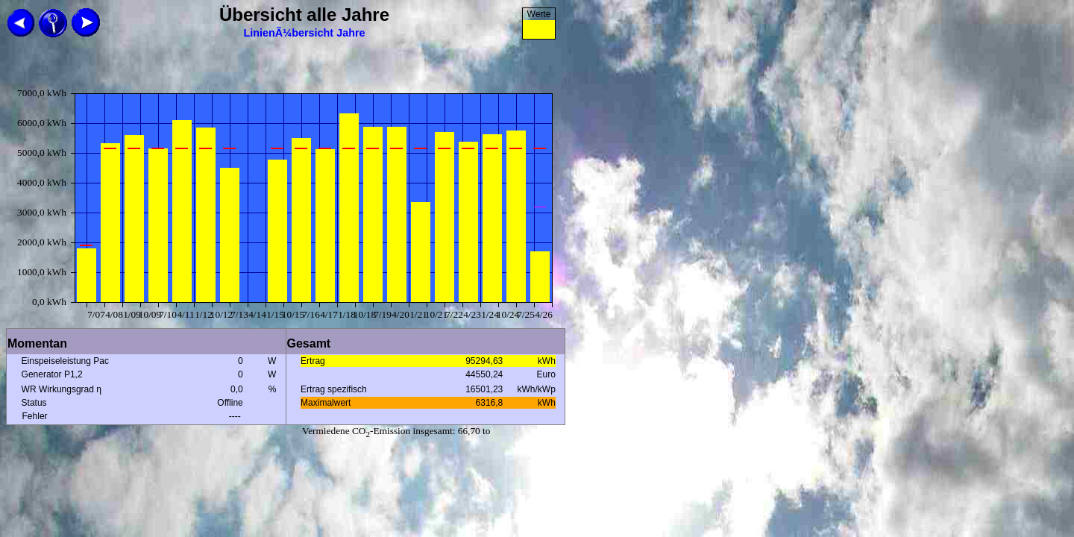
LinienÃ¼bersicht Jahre (304, 33)
